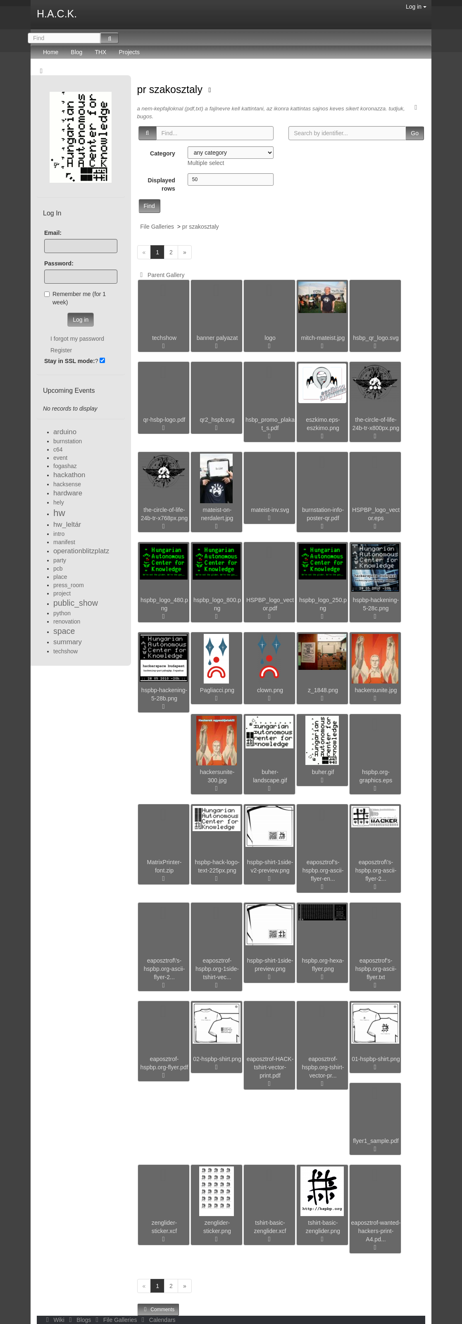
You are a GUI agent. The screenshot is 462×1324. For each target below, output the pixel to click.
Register (61, 350)
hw (59, 513)
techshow (164, 338)
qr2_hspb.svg (217, 419)
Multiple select (206, 163)
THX (100, 52)
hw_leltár (67, 524)
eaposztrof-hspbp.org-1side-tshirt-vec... (217, 968)
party (59, 560)
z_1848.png (323, 690)
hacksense (67, 484)
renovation (66, 621)
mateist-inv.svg (270, 510)
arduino (64, 432)
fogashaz (65, 466)
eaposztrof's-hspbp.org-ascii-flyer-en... (323, 870)
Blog (76, 52)
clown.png (270, 690)
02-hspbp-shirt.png (217, 1059)
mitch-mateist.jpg (323, 338)
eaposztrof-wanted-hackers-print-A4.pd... (376, 1231)
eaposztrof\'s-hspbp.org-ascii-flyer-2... (376, 870)
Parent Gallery (161, 275)
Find (149, 206)
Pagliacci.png (217, 690)
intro (58, 534)
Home (50, 52)
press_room (68, 585)
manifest (64, 542)
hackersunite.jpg (376, 690)
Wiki (54, 1320)
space (64, 631)
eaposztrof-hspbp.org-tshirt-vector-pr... (323, 1067)
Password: (59, 263)
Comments (158, 1309)
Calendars (156, 1320)
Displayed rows (161, 184)
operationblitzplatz (81, 551)
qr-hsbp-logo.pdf (164, 419)
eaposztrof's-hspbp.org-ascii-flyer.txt (376, 968)
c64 (58, 449)
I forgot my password (77, 338)
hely (58, 502)
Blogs (79, 1320)
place (60, 577)
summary (67, 642)
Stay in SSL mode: (69, 361)
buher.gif (323, 772)
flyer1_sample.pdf (376, 1141)
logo (269, 338)
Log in (416, 6)
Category (162, 153)
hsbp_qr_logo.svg (376, 338)
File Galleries (157, 226)
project (62, 593)
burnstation (67, 441)
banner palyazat (217, 338)
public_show (75, 602)
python (62, 613)
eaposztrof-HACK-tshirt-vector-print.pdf (270, 1067)
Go (415, 133)
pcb (58, 568)
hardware (67, 493)
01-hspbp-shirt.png (376, 1059)
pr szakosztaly (171, 89)
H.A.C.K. (57, 13)
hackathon (69, 475)
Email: (53, 232)
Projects (129, 52)
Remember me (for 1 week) (75, 298)
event (60, 457)
